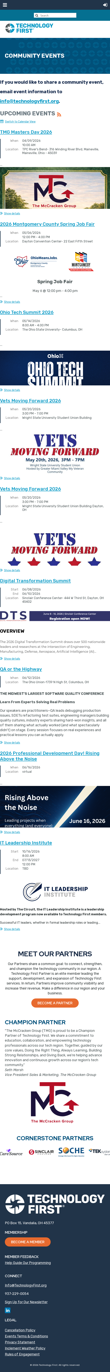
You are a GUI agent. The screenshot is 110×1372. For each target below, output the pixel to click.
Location (12, 149)
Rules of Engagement (22, 1354)
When (14, 141)
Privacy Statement (20, 1342)
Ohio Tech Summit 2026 (27, 312)
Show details (12, 213)
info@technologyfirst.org (29, 101)
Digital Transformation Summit (35, 581)
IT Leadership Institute (26, 843)
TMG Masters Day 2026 (26, 132)
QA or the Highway (21, 669)
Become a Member (27, 1242)
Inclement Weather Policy (25, 1348)
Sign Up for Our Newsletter (26, 1302)
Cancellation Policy (20, 1330)
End (15, 594)
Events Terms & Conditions (26, 1336)
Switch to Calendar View (20, 121)
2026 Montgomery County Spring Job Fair (47, 224)
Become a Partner (55, 1003)
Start (14, 589)
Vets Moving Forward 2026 (30, 400)
